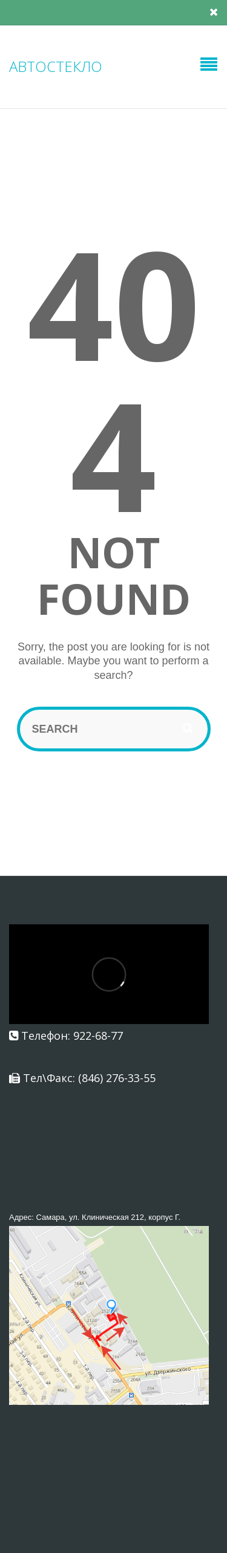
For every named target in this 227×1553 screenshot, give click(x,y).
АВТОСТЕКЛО (55, 66)
